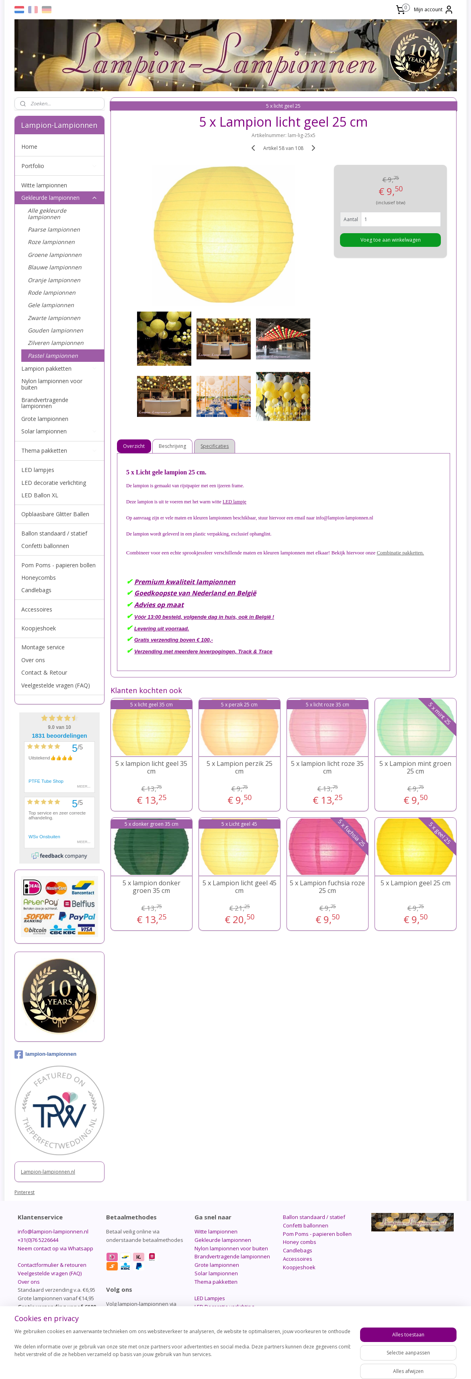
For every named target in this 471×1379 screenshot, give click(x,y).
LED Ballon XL (39, 495)
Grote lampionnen (44, 419)
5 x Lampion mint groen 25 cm (415, 767)
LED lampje (234, 502)
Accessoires (36, 609)
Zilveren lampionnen (56, 343)
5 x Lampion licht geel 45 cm (239, 887)
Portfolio (59, 166)
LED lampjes (37, 470)
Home (29, 146)
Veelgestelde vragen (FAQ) (55, 685)
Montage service (43, 647)
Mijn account (434, 9)
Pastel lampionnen (53, 355)
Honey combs (299, 1242)
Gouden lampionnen (55, 330)
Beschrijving (172, 446)
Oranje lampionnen (54, 280)
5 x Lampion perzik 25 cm (239, 767)
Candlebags (36, 590)
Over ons (33, 660)
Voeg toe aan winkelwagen (390, 239)
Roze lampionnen (51, 242)
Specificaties (215, 446)
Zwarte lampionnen (54, 318)
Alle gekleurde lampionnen (47, 213)
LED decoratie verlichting (53, 482)
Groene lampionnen (55, 255)
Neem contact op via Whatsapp (55, 1248)
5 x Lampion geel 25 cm (416, 883)
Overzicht (134, 446)
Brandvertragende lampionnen (44, 403)
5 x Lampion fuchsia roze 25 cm (327, 887)
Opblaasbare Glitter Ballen (55, 514)
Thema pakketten (59, 450)
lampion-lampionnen (45, 1054)
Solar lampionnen (59, 431)
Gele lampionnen (51, 305)
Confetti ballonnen (45, 546)
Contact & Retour (44, 672)
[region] (182, 1352)
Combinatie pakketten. (400, 553)
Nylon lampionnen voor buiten (51, 384)
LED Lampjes (210, 1298)
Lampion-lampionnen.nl (48, 1171)
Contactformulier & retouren (52, 1264)
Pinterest (24, 1192)
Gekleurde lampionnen (59, 197)
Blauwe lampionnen (55, 267)
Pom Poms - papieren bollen (58, 565)
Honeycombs (38, 577)
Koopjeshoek (38, 628)
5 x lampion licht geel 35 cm (151, 767)
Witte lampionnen (44, 185)
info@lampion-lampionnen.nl (53, 1231)
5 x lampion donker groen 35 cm (151, 887)
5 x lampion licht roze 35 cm (327, 767)
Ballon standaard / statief (54, 533)
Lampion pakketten (59, 368)
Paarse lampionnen (54, 229)
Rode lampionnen (52, 292)
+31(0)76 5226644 (38, 1240)
